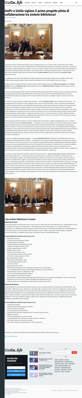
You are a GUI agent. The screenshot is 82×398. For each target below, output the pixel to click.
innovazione (65, 370)
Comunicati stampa (12, 17)
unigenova (62, 359)
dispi (68, 364)
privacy (64, 391)
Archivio (55, 2)
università (58, 364)
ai (71, 366)
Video (61, 2)
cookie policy (59, 391)
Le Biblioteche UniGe (11, 336)
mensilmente (58, 368)
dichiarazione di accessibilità (71, 391)
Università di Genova (60, 362)
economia (69, 372)
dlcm (64, 372)
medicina (71, 370)
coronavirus (58, 372)
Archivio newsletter (16, 375)
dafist (57, 366)
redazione (54, 391)
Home (6, 17)
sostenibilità (73, 364)
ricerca (63, 364)
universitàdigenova (70, 362)
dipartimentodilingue (67, 368)
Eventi (41, 2)
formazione (58, 370)
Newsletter (48, 2)
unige (57, 359)
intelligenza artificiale (64, 366)
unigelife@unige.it (8, 394)
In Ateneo (27, 2)
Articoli (34, 2)
